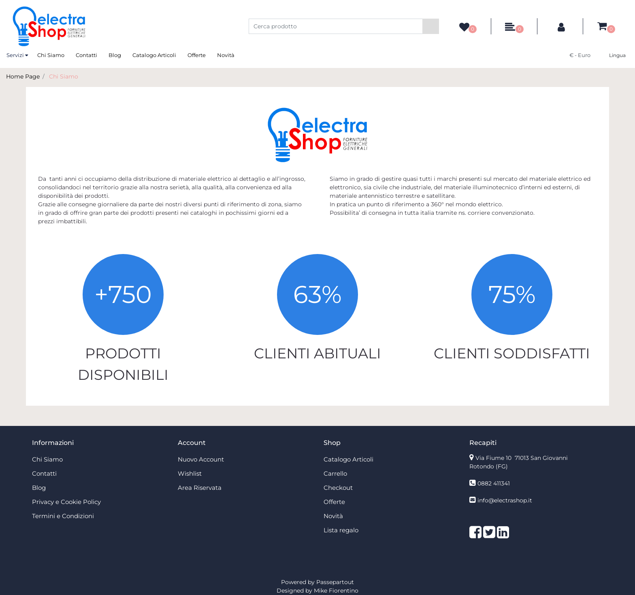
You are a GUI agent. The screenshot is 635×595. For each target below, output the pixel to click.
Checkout (338, 487)
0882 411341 (493, 483)
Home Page (23, 76)
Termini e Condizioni (63, 516)
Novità (225, 55)
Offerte (197, 55)
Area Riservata (200, 487)
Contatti (86, 55)
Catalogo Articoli (154, 55)
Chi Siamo (50, 55)
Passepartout (335, 582)
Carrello (335, 473)
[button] (430, 26)
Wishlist (190, 473)
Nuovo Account (201, 459)
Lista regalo (341, 530)
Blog (115, 55)
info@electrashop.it (504, 500)
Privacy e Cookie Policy (66, 502)
